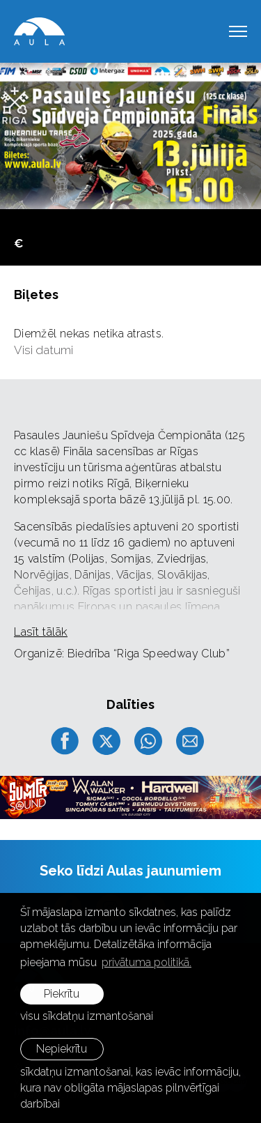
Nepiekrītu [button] (61, 1048)
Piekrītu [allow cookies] (61, 993)
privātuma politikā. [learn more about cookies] (146, 962)
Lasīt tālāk (41, 632)
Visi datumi (43, 350)
